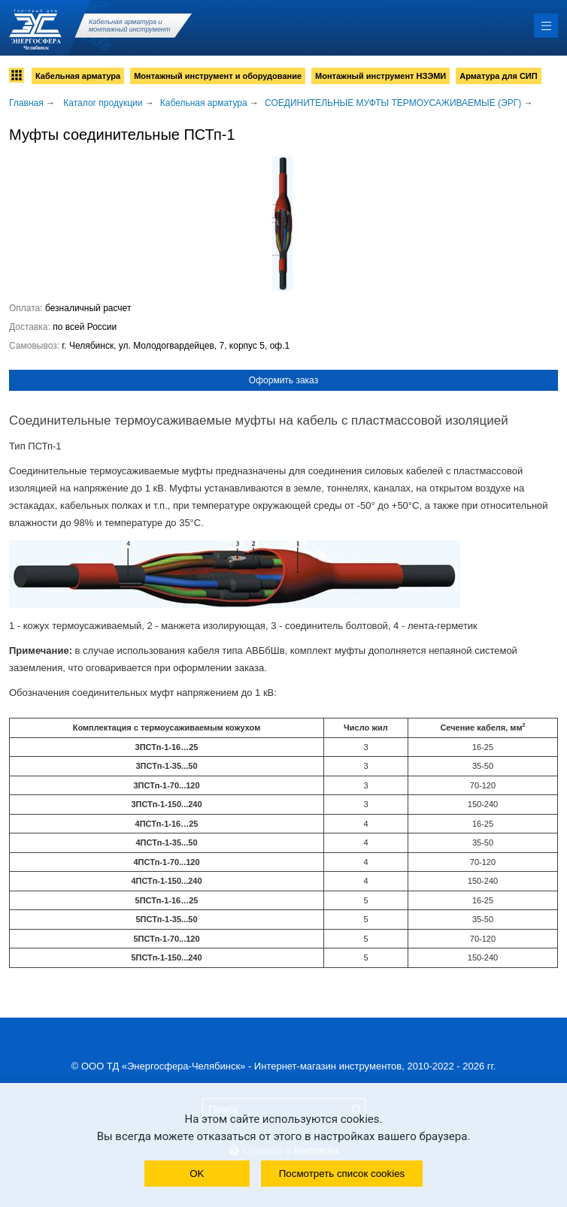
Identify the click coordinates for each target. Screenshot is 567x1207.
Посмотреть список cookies (342, 1173)
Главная (26, 103)
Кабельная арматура (77, 75)
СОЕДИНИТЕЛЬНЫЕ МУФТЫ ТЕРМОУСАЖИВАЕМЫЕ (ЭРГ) (393, 103)
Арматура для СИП (498, 75)
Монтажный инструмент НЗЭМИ (380, 75)
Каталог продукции (102, 103)
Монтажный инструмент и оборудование (218, 75)
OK (197, 1173)
